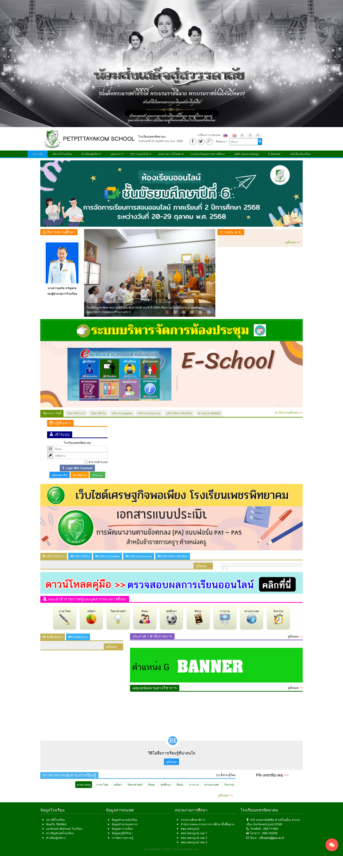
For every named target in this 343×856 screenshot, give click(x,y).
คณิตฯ (91, 617)
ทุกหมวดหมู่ (83, 784)
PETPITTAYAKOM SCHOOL (99, 138)
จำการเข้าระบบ (98, 462)
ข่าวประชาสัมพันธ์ (209, 413)
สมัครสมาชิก (59, 475)
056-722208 (269, 833)
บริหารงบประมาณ (149, 413)
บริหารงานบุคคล (122, 413)
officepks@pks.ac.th (271, 838)
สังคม (144, 617)
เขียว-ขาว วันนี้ (52, 413)
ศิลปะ (198, 617)
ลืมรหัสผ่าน (79, 475)
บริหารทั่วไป (98, 413)
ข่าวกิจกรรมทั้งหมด (289, 412)
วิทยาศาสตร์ (118, 617)
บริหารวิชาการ (76, 413)
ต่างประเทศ (252, 617)
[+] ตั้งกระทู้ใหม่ (225, 775)
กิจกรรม (278, 617)
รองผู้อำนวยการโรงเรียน (62, 293)
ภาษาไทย (65, 617)
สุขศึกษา (171, 617)
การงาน (225, 617)
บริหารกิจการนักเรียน (179, 413)
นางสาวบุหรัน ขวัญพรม (62, 288)
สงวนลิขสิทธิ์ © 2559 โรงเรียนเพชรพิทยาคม (171, 849)
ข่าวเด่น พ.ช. (231, 232)
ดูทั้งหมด (293, 242)
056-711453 (270, 828)
